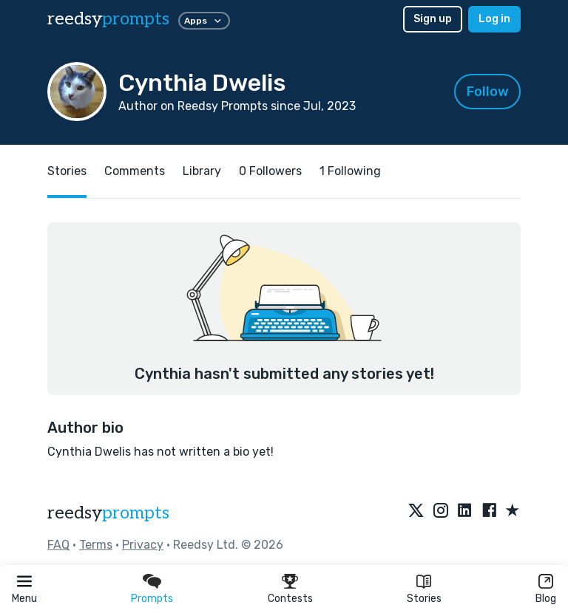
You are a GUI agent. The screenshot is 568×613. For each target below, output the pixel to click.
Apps (204, 21)
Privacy (142, 545)
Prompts (152, 598)
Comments (134, 171)
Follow (488, 91)
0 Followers (270, 171)
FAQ (58, 545)
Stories (424, 598)
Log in (494, 19)
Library (202, 171)
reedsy (108, 513)
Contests (290, 598)
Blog (545, 598)
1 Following (350, 171)
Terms (95, 545)
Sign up (432, 19)
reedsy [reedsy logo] (108, 19)
